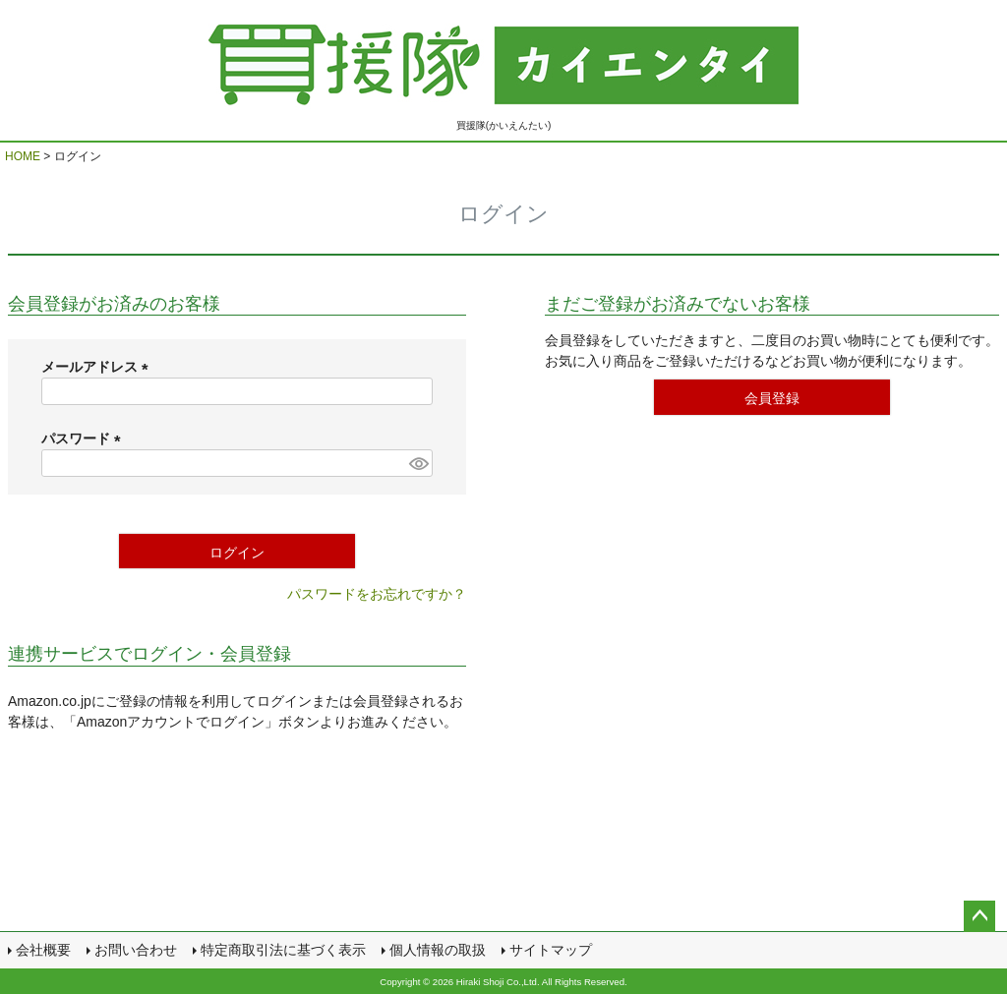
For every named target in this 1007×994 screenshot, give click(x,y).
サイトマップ (550, 950)
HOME (22, 156)
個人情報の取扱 (437, 950)
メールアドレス (98, 367)
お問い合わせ (135, 950)
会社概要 (43, 950)
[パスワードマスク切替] (418, 463)
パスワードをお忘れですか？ (376, 594)
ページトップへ (979, 916)
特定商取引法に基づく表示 (283, 950)
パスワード (84, 438)
